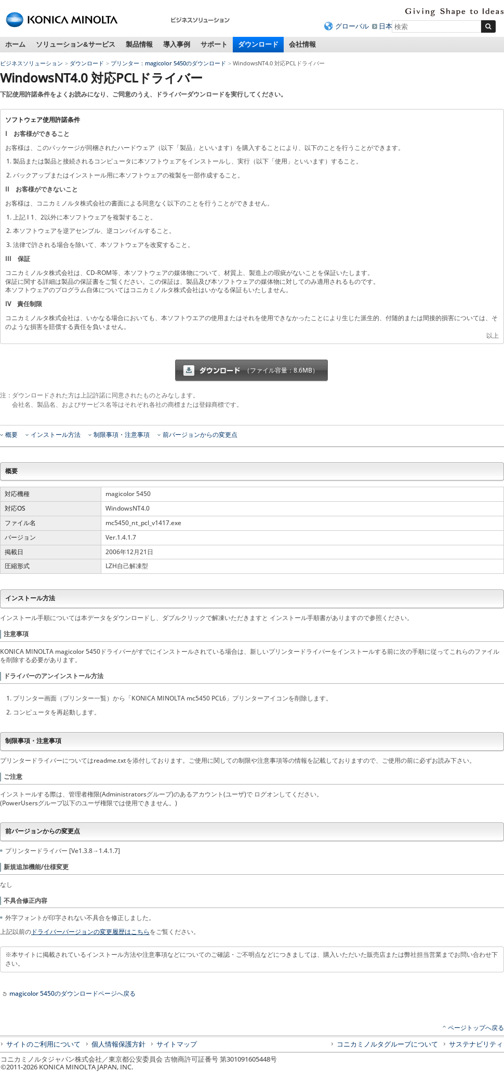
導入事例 (176, 44)
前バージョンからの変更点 (200, 435)
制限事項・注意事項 (122, 435)
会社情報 (302, 44)
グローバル (352, 26)
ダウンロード (258, 44)
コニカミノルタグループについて (387, 1044)
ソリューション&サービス (75, 44)
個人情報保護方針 (118, 1044)
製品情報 (139, 44)
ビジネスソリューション (31, 63)
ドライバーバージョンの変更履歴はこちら (90, 931)
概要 (11, 435)
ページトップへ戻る (476, 1027)
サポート (214, 44)
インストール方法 (56, 435)
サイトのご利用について (43, 1044)
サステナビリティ (476, 1044)
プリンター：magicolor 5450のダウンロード (168, 63)
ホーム (15, 44)
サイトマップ (176, 1044)
